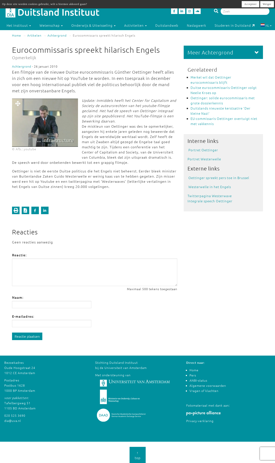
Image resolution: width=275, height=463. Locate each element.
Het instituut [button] (19, 25)
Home (16, 35)
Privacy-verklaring (200, 421)
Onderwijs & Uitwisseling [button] (93, 25)
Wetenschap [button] (51, 25)
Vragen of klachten (203, 391)
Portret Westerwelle (204, 159)
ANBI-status (198, 380)
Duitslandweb (166, 25)
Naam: (17, 297)
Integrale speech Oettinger (210, 201)
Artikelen (34, 35)
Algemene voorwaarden (207, 385)
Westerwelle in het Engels (209, 186)
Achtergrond (57, 35)
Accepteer (250, 4)
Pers (192, 375)
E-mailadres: (23, 316)
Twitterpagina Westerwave (210, 196)
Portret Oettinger (203, 150)
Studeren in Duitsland (235, 25)
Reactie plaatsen (27, 336)
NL (266, 25)
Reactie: (19, 254)
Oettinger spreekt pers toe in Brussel (218, 177)
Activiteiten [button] (135, 25)
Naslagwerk (196, 25)
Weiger (267, 4)
